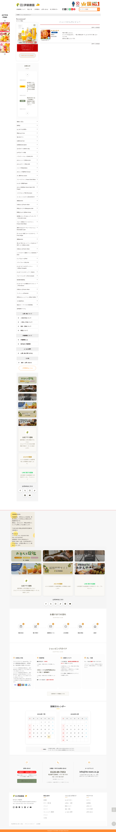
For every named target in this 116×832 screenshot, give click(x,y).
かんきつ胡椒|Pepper (22, 183)
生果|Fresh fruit (20, 141)
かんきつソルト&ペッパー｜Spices (25, 272)
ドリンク (46, 806)
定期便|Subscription (22, 144)
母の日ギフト (20, 137)
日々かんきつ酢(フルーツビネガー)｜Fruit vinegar (26, 234)
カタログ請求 (89, 809)
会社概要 (38, 823)
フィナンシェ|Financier (23, 293)
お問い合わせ (44, 9)
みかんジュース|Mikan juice (24, 160)
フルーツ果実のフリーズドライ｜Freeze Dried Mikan (25, 222)
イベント (46, 815)
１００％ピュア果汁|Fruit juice (24, 193)
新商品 (18, 125)
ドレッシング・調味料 (49, 812)
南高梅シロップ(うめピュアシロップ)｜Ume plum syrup (26, 217)
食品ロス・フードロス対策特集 (25, 304)
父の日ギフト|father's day (23, 148)
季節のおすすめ (21, 133)
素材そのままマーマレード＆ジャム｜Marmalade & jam (26, 228)
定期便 (45, 800)
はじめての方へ (68, 800)
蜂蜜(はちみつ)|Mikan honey (24, 212)
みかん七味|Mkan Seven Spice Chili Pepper (26, 188)
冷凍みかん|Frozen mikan (23, 204)
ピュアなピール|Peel (22, 258)
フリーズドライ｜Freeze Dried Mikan (26, 179)
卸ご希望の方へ (54, 9)
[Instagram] (14, 807)
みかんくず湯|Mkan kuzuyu (24, 171)
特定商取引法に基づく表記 (17, 823)
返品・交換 (67, 809)
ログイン (88, 800)
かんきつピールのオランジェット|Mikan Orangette (25, 267)
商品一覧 (29, 9)
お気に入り (89, 806)
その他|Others (20, 301)
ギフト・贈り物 (47, 803)
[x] (22, 807)
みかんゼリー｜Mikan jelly (23, 164)
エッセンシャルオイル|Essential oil (25, 196)
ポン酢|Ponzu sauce (22, 175)
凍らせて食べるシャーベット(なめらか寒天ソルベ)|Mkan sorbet (26, 244)
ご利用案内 (36, 9)
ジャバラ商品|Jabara (22, 168)
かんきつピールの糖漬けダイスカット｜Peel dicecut (26, 284)
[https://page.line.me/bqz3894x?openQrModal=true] (19, 807)
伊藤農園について (20, 9)
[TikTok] (28, 807)
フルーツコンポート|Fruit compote (25, 276)
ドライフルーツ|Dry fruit (23, 262)
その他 (45, 818)
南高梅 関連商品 (21, 279)
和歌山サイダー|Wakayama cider (25, 208)
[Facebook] (16, 807)
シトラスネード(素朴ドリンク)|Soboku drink (26, 253)
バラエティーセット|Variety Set (25, 156)
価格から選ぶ (20, 121)
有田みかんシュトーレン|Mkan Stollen (26, 297)
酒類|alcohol (20, 200)
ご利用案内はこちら (27, 368)
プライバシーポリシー (29, 823)
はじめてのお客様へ (22, 129)
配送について (68, 806)
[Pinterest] (25, 807)
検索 (98, 9)
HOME (18, 14)
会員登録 (88, 803)
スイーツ (46, 809)
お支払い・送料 (68, 803)
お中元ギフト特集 (21, 152)
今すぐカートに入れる (27, 55)
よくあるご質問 (68, 812)
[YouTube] (30, 807)
